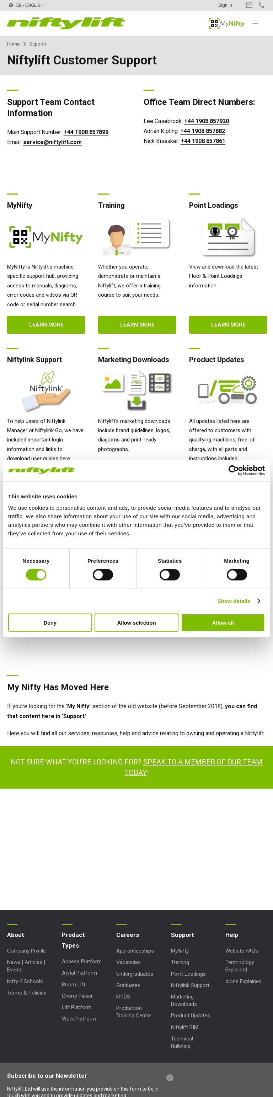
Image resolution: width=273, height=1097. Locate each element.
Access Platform (82, 961)
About (15, 934)
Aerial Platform (79, 973)
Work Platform (79, 1019)
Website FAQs (241, 951)
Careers (127, 934)
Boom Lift (73, 984)
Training (180, 962)
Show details (234, 601)
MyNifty (227, 23)
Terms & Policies (27, 993)
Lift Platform (77, 1007)
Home (13, 44)
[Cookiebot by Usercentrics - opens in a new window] (234, 470)
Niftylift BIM (184, 1027)
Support (182, 934)
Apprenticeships (135, 951)
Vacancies (128, 962)
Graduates (128, 985)
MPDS (123, 996)
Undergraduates (134, 974)
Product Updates (190, 1015)
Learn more (46, 325)
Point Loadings (188, 974)
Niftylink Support (190, 985)
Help (231, 934)
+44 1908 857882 (202, 131)
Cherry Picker (77, 996)
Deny (50, 622)
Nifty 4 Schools (25, 981)
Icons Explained (243, 981)
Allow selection (136, 622)
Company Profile (26, 951)
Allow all (223, 622)
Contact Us (249, 5)
